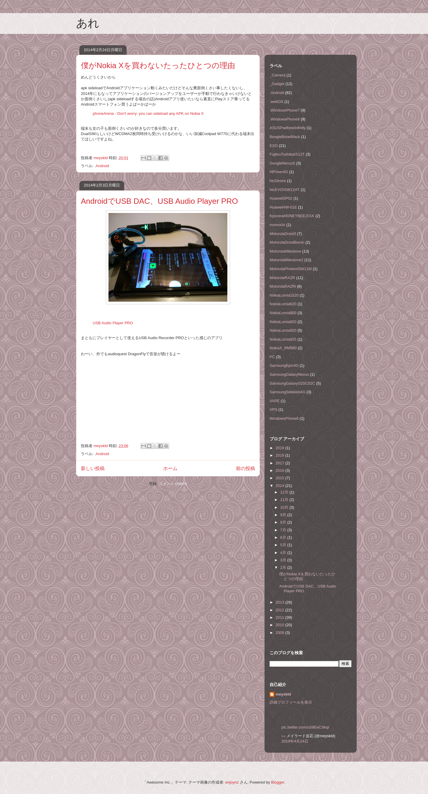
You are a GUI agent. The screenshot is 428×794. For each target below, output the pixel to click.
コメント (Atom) (173, 483)
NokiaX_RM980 (283, 348)
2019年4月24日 (294, 741)
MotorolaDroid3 (283, 233)
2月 (283, 567)
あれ (87, 23)
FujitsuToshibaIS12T (287, 154)
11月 (284, 499)
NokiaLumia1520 (284, 295)
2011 (280, 617)
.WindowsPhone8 (285, 119)
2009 (280, 632)
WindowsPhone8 (284, 418)
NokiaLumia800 (283, 313)
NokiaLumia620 (283, 304)
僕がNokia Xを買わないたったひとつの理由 (158, 65)
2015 (280, 478)
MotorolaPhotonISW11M (291, 269)
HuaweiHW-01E (283, 207)
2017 (280, 463)
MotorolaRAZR (282, 277)
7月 (283, 530)
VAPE (275, 401)
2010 (280, 625)
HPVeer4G (279, 172)
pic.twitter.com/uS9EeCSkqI (305, 727)
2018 (280, 455)
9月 (283, 515)
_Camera (277, 75)
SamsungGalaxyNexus (289, 374)
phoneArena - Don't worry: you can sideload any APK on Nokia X (148, 113)
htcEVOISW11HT (285, 189)
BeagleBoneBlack (285, 136)
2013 (280, 602)
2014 (280, 485)
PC (272, 357)
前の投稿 (245, 468)
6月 (283, 537)
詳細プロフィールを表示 (291, 702)
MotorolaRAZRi (283, 286)
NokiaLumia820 (283, 322)
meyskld (283, 694)
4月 (283, 552)
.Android (102, 166)
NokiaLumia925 (283, 339)
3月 (283, 560)
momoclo (277, 225)
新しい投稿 (93, 468)
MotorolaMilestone (285, 251)
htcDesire (278, 180)
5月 (283, 545)
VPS (273, 409)
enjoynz (232, 782)
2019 (280, 448)
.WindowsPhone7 (285, 110)
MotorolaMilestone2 (286, 260)
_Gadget (277, 84)
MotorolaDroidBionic (287, 242)
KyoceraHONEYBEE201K (292, 216)
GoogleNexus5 (282, 163)
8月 (283, 522)
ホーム (170, 468)
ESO (274, 145)
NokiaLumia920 (283, 330)
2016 (280, 470)
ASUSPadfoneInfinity (288, 128)
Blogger (277, 782)
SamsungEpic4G (284, 365)
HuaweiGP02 (281, 198)
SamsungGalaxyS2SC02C (292, 383)
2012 (280, 610)
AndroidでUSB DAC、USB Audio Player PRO (159, 201)
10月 (284, 507)
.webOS (276, 101)
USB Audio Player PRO (113, 323)
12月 (284, 492)
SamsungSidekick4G (288, 392)
